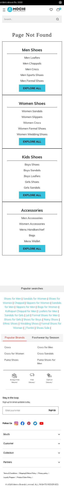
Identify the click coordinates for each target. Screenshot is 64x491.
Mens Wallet (32, 241)
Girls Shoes (32, 181)
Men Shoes (32, 49)
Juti (28, 315)
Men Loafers (32, 57)
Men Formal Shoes (32, 80)
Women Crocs (32, 122)
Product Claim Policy (24, 477)
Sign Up (52, 410)
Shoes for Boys (32, 319)
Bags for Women (47, 307)
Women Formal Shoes (32, 128)
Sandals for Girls (14, 315)
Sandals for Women (35, 298)
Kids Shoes (32, 156)
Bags (32, 235)
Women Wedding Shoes (32, 134)
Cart (58, 9)
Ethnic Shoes (10, 323)
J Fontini (29, 327)
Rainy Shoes (51, 319)
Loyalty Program (9, 477)
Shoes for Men (12, 298)
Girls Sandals (32, 187)
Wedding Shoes (29, 323)
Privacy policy (43, 473)
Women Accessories (32, 223)
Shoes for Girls (12, 319)
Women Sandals (32, 111)
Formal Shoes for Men (45, 315)
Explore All (32, 88)
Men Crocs (32, 69)
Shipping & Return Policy (27, 473)
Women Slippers (32, 117)
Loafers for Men (47, 311)
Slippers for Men (25, 307)
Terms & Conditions (10, 473)
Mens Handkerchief (32, 229)
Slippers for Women (38, 302)
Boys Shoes (32, 164)
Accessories (32, 210)
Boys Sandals (32, 170)
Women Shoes (32, 103)
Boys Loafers (32, 176)
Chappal (19, 302)
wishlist (51, 9)
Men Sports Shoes (32, 75)
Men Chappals (32, 63)
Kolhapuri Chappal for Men (20, 311)
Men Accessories (32, 218)
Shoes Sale (42, 327)
